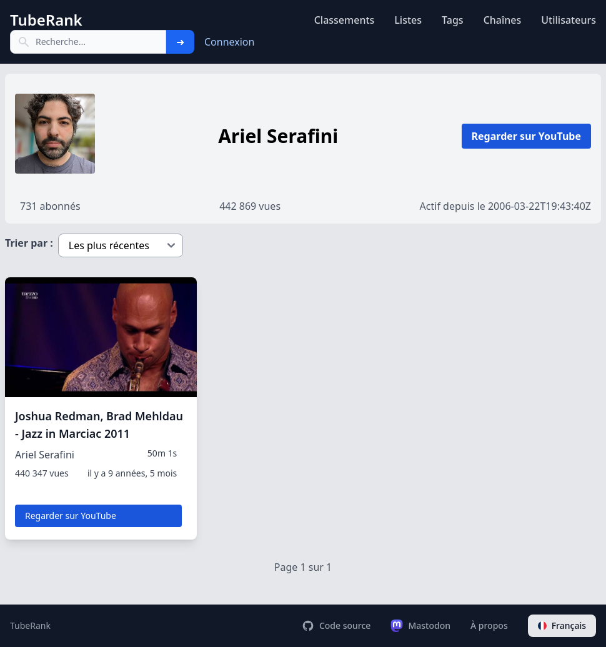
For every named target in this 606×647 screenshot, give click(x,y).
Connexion (229, 42)
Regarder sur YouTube (526, 136)
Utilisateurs (568, 20)
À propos (489, 625)
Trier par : (29, 243)
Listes (408, 20)
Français (562, 625)
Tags (453, 20)
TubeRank (30, 625)
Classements (344, 20)
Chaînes (503, 20)
